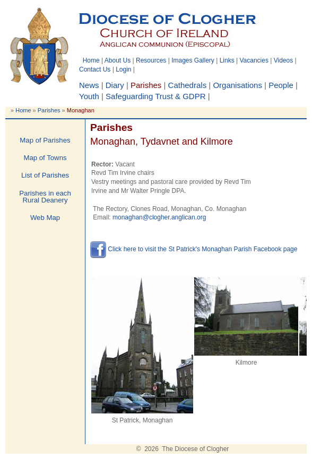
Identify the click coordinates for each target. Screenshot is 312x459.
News (89, 85)
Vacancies (253, 60)
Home (91, 60)
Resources (151, 60)
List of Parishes (45, 175)
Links (227, 60)
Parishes (49, 110)
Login (123, 69)
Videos (283, 60)
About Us (118, 60)
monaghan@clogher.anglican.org (159, 217)
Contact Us (94, 69)
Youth (89, 96)
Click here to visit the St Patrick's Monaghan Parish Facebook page (193, 249)
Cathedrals (187, 85)
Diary (115, 85)
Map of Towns (44, 158)
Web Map (45, 218)
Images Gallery (192, 60)
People (280, 85)
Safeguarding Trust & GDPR (155, 96)
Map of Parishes (45, 140)
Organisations (237, 85)
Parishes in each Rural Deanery (45, 196)
